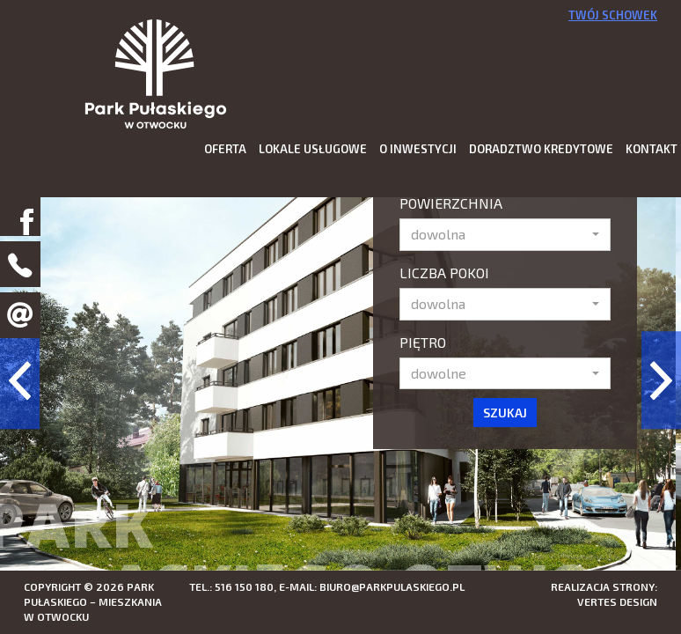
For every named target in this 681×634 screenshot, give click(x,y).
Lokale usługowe (313, 149)
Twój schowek (612, 15)
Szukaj (505, 412)
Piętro (422, 342)
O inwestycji (418, 149)
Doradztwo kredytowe (541, 149)
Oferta (225, 149)
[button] (505, 234)
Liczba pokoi (444, 272)
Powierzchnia (450, 203)
